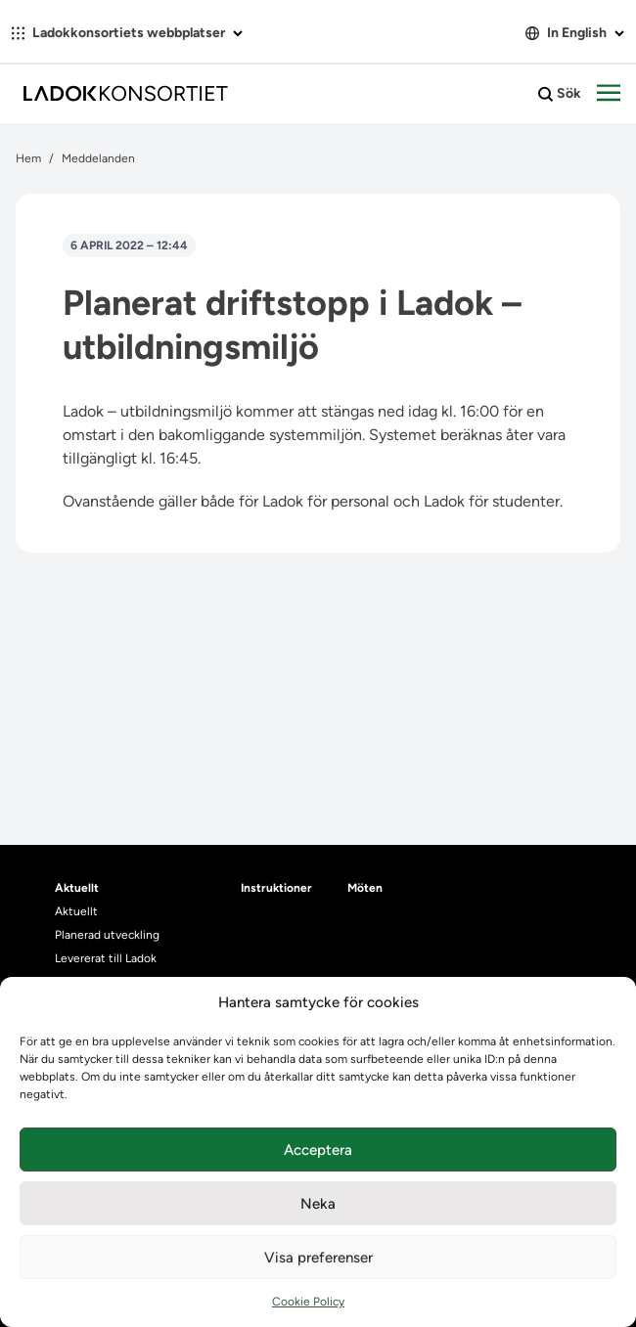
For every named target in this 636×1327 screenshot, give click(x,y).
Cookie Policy (308, 1301)
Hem (28, 158)
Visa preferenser (318, 1257)
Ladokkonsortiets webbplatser (127, 32)
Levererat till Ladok (106, 958)
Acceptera (318, 1150)
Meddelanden (98, 158)
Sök (559, 94)
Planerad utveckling (107, 935)
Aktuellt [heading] (77, 888)
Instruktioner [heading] (276, 888)
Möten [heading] (365, 888)
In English (574, 32)
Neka (318, 1204)
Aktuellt (76, 911)
